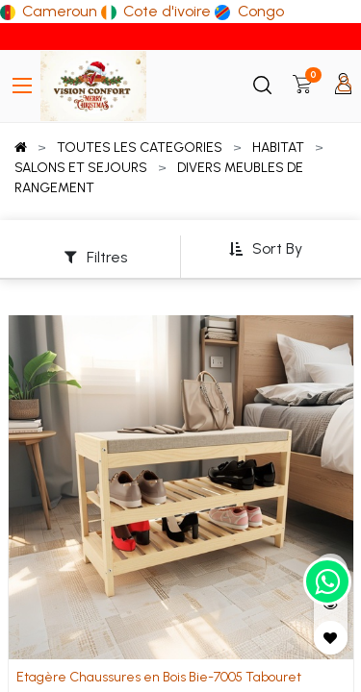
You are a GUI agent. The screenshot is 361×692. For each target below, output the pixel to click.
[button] (265, 249)
